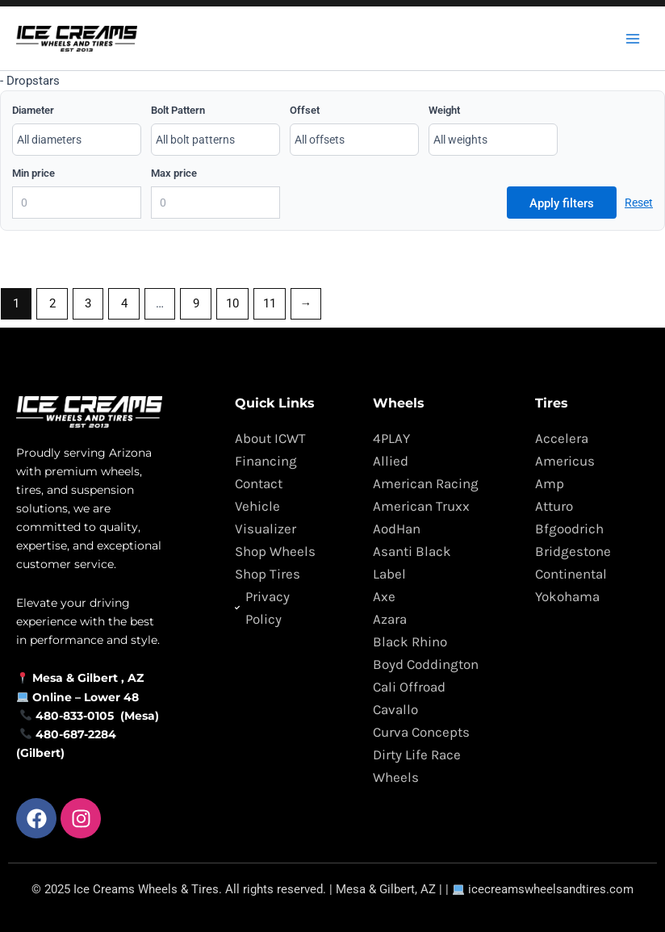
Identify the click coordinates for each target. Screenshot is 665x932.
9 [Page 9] (196, 303)
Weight (444, 110)
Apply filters (561, 203)
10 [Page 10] (232, 303)
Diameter (33, 110)
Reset (639, 202)
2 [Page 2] (52, 303)
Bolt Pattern (178, 110)
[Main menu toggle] (633, 38)
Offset (305, 110)
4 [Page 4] (124, 303)
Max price (174, 173)
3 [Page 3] (88, 303)
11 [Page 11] (269, 303)
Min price (33, 173)
